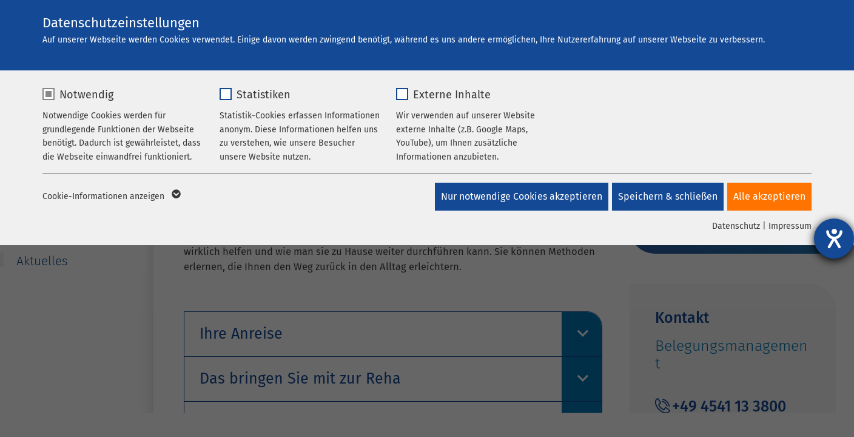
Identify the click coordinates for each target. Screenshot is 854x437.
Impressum (790, 226)
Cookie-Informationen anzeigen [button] (110, 196)
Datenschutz (736, 226)
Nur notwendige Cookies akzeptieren (516, 196)
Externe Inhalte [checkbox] (452, 94)
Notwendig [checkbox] (86, 94)
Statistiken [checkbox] (264, 94)
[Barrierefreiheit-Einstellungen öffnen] (834, 238)
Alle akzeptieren (769, 196)
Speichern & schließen (665, 196)
